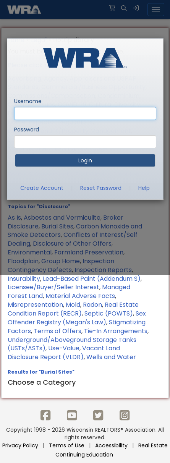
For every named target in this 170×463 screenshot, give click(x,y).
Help (144, 188)
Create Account (41, 188)
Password (26, 129)
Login (85, 160)
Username (28, 101)
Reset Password (100, 188)
